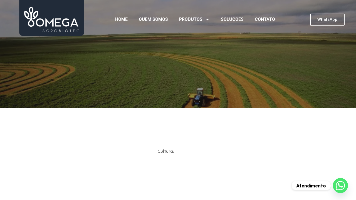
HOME (121, 19)
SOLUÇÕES (232, 19)
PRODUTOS (194, 19)
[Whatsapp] (340, 185)
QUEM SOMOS (153, 19)
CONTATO (265, 19)
